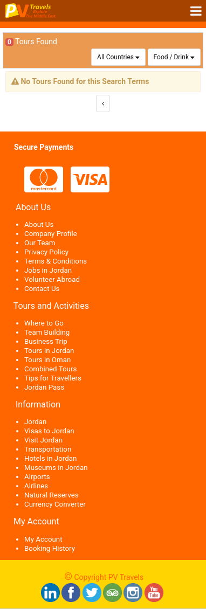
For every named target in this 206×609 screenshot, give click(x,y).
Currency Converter (55, 504)
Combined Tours (50, 369)
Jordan (35, 422)
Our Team (39, 243)
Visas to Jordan (49, 431)
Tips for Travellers (52, 378)
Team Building (47, 332)
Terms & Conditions (55, 261)
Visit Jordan (43, 440)
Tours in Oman (47, 360)
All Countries (115, 57)
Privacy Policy (46, 252)
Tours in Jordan (49, 351)
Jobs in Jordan (48, 270)
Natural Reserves (51, 495)
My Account (43, 539)
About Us (38, 224)
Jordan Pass (44, 387)
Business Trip (45, 341)
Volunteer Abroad (52, 279)
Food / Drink (171, 57)
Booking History (49, 548)
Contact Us (41, 289)
